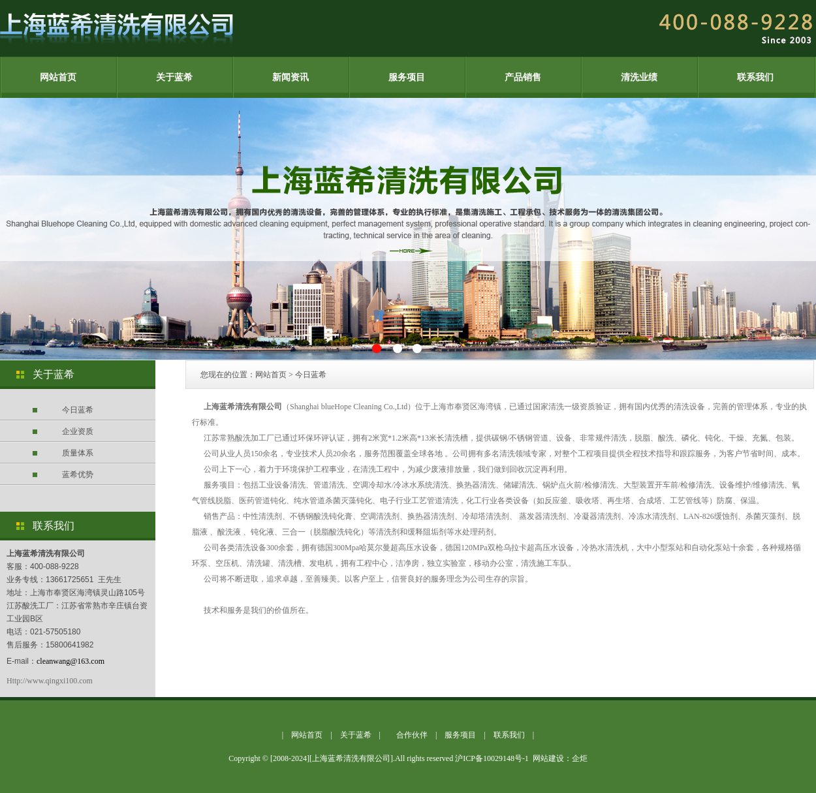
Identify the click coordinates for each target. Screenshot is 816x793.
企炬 (580, 758)
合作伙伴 (412, 734)
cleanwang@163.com (70, 661)
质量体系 (77, 453)
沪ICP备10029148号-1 (492, 758)
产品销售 (523, 77)
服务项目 (406, 77)
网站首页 (58, 77)
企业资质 (77, 431)
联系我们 (755, 77)
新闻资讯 (290, 77)
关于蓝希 (174, 77)
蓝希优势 (77, 474)
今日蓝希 (77, 409)
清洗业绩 (639, 77)
